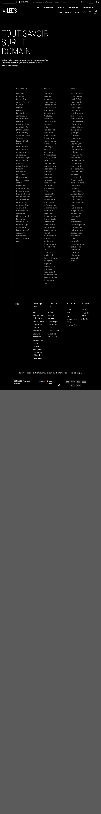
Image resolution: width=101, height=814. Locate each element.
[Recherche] (84, 12)
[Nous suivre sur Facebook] (96, 2)
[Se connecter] (89, 12)
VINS (39, 8)
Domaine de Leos (65, 12)
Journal (76, 12)
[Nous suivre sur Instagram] (98, 2)
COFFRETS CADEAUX (88, 8)
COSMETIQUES (74, 8)
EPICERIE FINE (62, 8)
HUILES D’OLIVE (48, 8)
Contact (83, 2)
